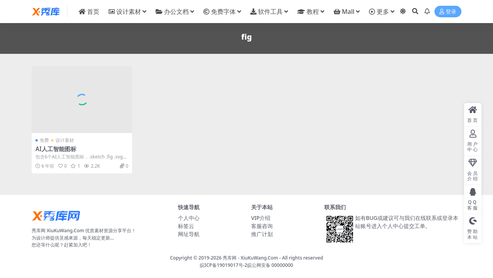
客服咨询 (262, 226)
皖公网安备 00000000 (270, 265)
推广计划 (262, 234)
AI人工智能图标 (55, 149)
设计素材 (64, 140)
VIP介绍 (260, 217)
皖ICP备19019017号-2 (223, 265)
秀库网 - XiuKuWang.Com (251, 258)
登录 (447, 12)
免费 (44, 140)
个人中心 (189, 217)
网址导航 (189, 234)
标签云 (186, 226)
